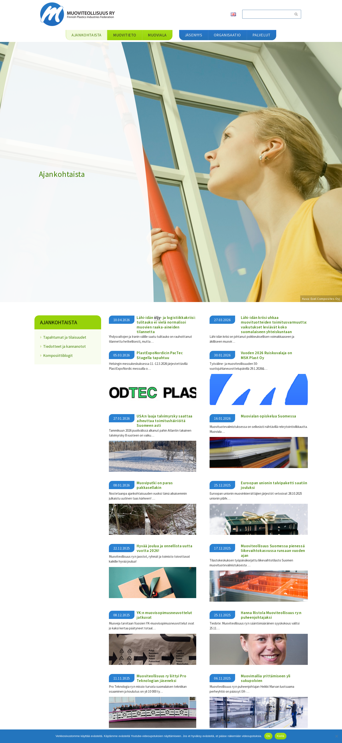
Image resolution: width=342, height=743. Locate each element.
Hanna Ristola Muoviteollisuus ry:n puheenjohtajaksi (271, 615)
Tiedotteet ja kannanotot (64, 346)
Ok (268, 736)
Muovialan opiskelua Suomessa (268, 415)
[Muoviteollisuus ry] (79, 14)
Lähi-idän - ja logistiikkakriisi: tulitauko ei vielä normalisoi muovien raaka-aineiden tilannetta (166, 324)
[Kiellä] (336, 736)
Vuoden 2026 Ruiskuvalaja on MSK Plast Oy (266, 355)
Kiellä (280, 736)
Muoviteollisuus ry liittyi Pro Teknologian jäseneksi (161, 678)
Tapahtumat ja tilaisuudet (64, 337)
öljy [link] (157, 317)
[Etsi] (266, 14)
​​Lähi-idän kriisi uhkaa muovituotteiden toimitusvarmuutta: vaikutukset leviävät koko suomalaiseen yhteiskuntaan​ (274, 324)
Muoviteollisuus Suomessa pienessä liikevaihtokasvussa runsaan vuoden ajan (273, 550)
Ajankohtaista (58, 322)
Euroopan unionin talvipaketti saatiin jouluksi (274, 485)
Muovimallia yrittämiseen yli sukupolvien (265, 678)
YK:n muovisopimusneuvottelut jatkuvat (164, 615)
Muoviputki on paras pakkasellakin (155, 485)
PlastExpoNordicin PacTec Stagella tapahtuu (160, 355)
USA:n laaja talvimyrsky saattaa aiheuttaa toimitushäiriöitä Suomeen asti (164, 420)
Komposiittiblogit (58, 355)
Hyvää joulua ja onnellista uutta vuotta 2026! (164, 548)
